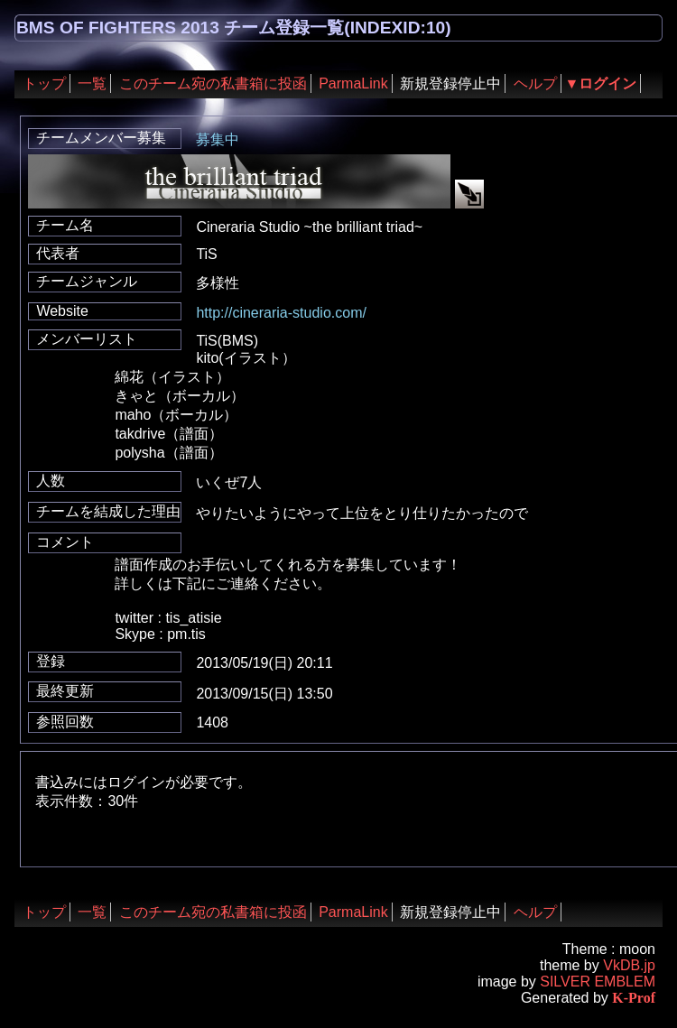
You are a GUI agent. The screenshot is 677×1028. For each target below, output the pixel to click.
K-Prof (633, 997)
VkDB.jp (629, 965)
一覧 (92, 83)
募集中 (217, 139)
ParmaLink (353, 83)
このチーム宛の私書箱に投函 (213, 83)
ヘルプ (535, 83)
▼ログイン (601, 83)
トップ (44, 83)
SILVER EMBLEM (597, 981)
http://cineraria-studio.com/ (281, 312)
